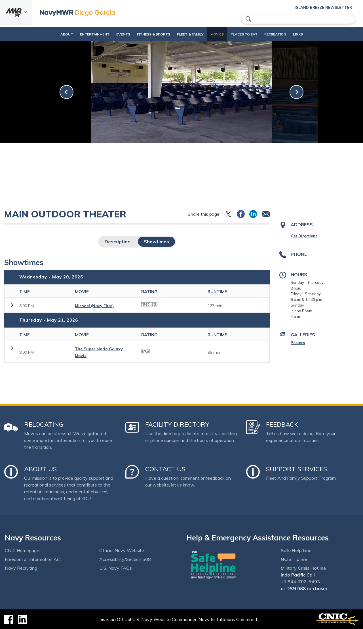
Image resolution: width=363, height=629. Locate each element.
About (54, 34)
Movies (214, 34)
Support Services (296, 469)
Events (116, 34)
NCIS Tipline (294, 559)
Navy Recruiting (21, 568)
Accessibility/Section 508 (125, 559)
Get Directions (304, 236)
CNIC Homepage (22, 550)
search (248, 19)
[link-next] (296, 92)
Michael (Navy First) (94, 305)
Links (305, 34)
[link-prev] (66, 92)
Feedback (282, 424)
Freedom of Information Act (33, 559)
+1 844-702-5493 (300, 581)
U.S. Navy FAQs (115, 568)
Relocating (44, 424)
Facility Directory (177, 424)
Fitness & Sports (146, 34)
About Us (40, 469)
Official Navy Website (121, 550)
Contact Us (165, 469)
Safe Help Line (296, 550)
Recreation (277, 34)
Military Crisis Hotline (303, 568)
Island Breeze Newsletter (323, 7)
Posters (298, 342)
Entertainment (87, 34)
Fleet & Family (187, 34)
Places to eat (241, 34)
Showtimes (156, 241)
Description (117, 241)
